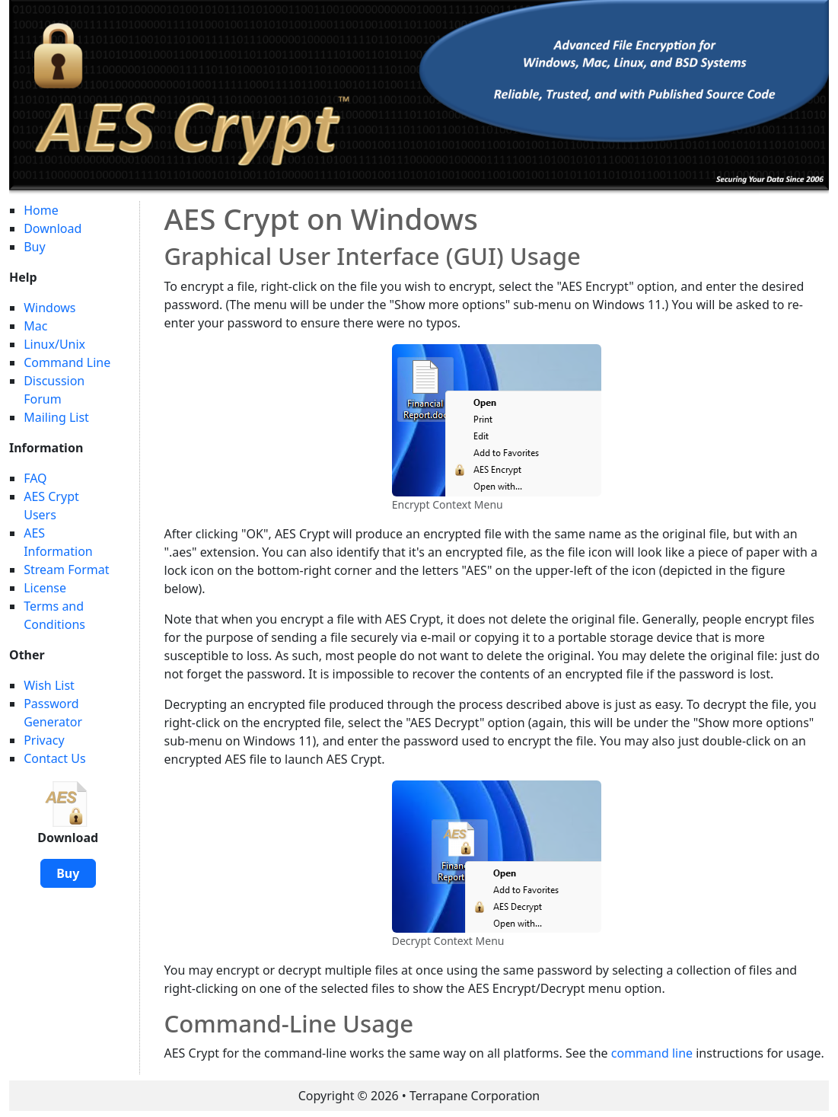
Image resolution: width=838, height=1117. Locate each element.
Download (52, 228)
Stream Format (66, 569)
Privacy (44, 740)
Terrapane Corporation (474, 1095)
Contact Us (54, 758)
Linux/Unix (54, 344)
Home (41, 210)
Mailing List (56, 417)
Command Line (67, 362)
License (45, 587)
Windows (49, 307)
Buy (34, 246)
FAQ (35, 478)
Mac (35, 326)
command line (652, 1053)
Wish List (49, 685)
